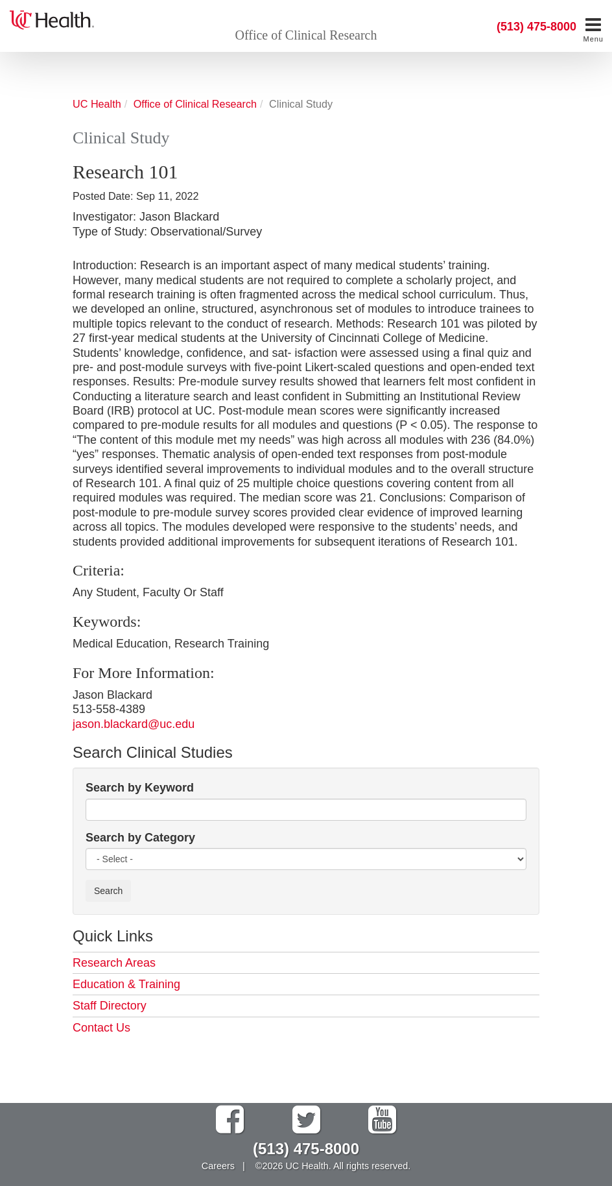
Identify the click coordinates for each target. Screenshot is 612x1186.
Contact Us (101, 1027)
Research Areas (114, 962)
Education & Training (126, 984)
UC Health (97, 104)
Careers (218, 1166)
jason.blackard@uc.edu (133, 724)
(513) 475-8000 (536, 26)
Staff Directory (110, 1005)
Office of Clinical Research (306, 35)
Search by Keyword (140, 787)
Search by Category (140, 837)
